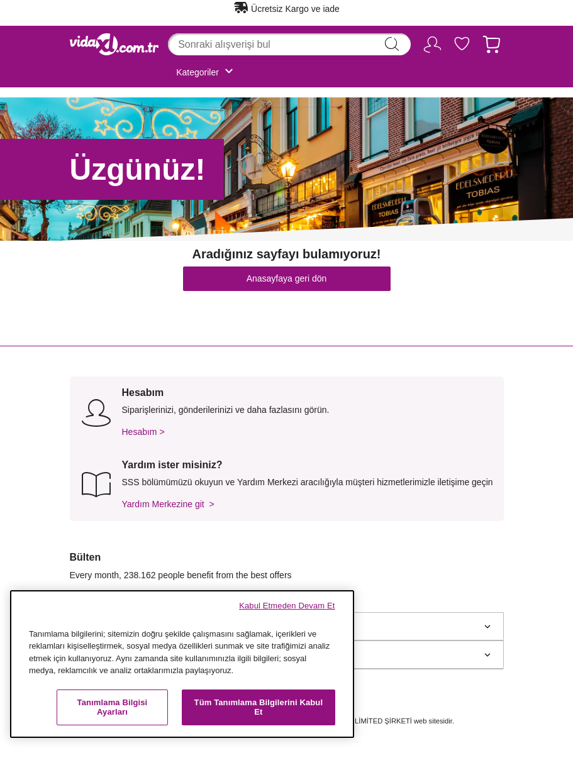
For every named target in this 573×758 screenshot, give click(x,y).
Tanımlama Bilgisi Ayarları (112, 707)
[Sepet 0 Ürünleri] (491, 46)
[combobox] (289, 44)
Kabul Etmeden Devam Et (287, 605)
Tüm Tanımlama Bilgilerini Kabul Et (258, 707)
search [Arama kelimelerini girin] (391, 44)
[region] (182, 664)
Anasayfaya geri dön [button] (287, 278)
